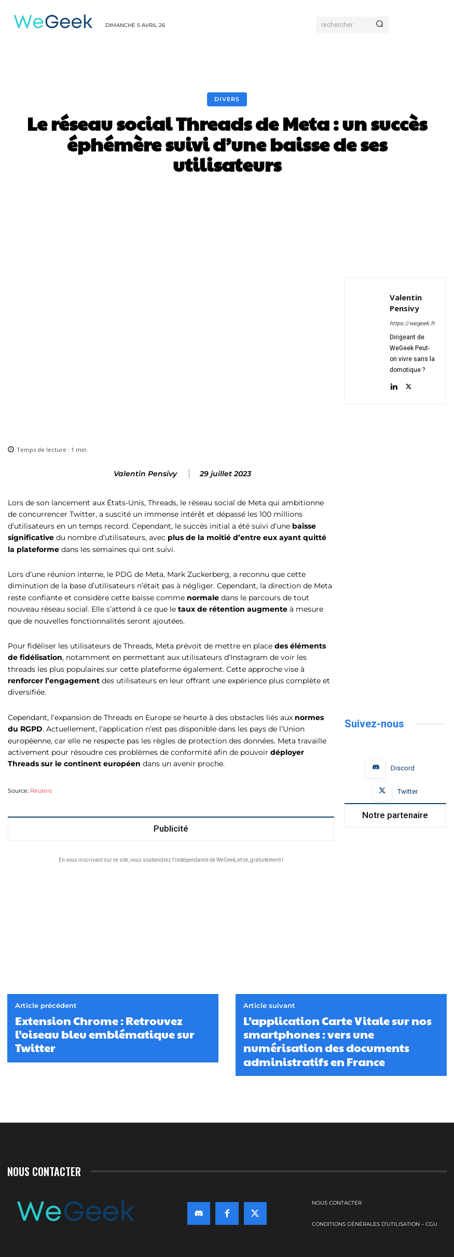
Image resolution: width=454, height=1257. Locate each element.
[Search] (379, 25)
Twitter (407, 791)
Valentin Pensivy (145, 473)
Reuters (41, 791)
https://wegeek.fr (412, 323)
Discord (403, 768)
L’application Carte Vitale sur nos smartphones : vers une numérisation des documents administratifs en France (337, 1041)
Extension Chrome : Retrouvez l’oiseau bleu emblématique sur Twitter (105, 1034)
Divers (227, 99)
